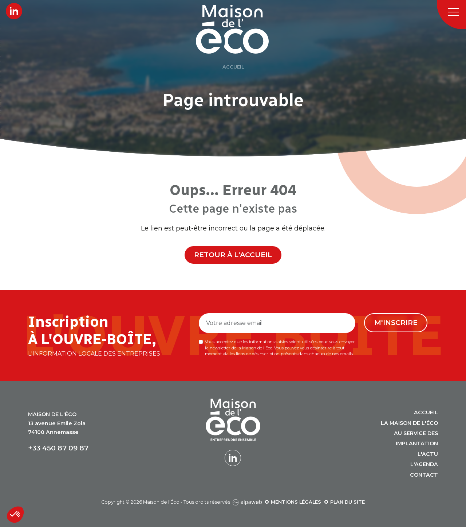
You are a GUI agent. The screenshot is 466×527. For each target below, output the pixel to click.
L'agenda (424, 464)
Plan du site (347, 502)
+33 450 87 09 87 (58, 448)
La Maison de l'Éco (409, 423)
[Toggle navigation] (451, 14)
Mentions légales (296, 502)
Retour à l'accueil (233, 254)
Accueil (426, 412)
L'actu (428, 454)
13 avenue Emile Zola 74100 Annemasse (57, 423)
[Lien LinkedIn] (14, 11)
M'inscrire (396, 322)
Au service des (416, 433)
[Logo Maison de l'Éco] (241, 29)
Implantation (417, 443)
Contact (424, 475)
